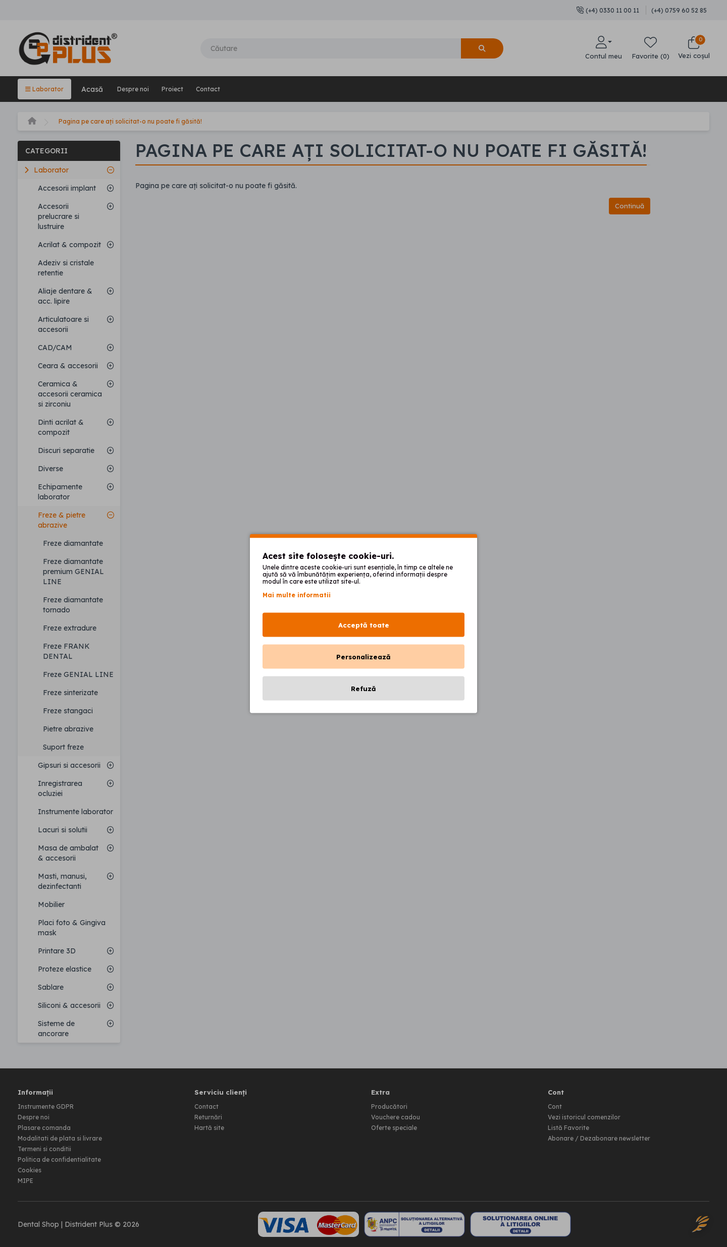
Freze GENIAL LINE (78, 673)
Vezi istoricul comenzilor (588, 1115)
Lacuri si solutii (62, 828)
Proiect (186, 88)
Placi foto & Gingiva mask (72, 926)
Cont (555, 1105)
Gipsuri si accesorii (69, 764)
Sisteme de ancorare (56, 1027)
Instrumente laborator (75, 810)
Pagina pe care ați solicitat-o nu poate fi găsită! (139, 120)
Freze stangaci (68, 709)
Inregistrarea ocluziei (60, 787)
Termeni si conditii (48, 1145)
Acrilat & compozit (69, 243)
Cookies (31, 1165)
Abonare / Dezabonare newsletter (605, 1135)
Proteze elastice (64, 968)
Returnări (209, 1115)
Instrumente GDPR (50, 1105)
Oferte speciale (396, 1125)
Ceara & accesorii (68, 364)
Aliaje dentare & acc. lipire (65, 295)
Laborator (46, 88)
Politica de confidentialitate (64, 1155)
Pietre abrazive (68, 727)
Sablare (51, 986)
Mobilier (51, 903)
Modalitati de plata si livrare (65, 1135)
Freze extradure (69, 627)
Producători (391, 1105)
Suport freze (63, 746)
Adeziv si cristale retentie (66, 266)
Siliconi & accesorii (69, 1004)
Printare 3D (57, 949)
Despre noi (141, 88)
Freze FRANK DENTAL (66, 650)
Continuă (627, 205)
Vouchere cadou (399, 1115)
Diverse (50, 467)
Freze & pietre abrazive (61, 519)
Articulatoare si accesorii (63, 323)
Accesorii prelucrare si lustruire (58, 215)
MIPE (27, 1175)
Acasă (97, 88)
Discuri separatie (66, 449)
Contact (226, 88)
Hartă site (211, 1125)
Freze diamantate (73, 542)
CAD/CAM (55, 346)
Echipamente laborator (60, 490)
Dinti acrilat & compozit (61, 426)
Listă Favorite (571, 1125)
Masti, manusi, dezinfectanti (62, 880)
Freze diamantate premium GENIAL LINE (73, 570)
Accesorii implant (67, 187)
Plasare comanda (48, 1125)
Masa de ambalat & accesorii (68, 852)
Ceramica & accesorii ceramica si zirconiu (70, 393)
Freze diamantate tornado (73, 603)
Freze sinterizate (70, 691)
